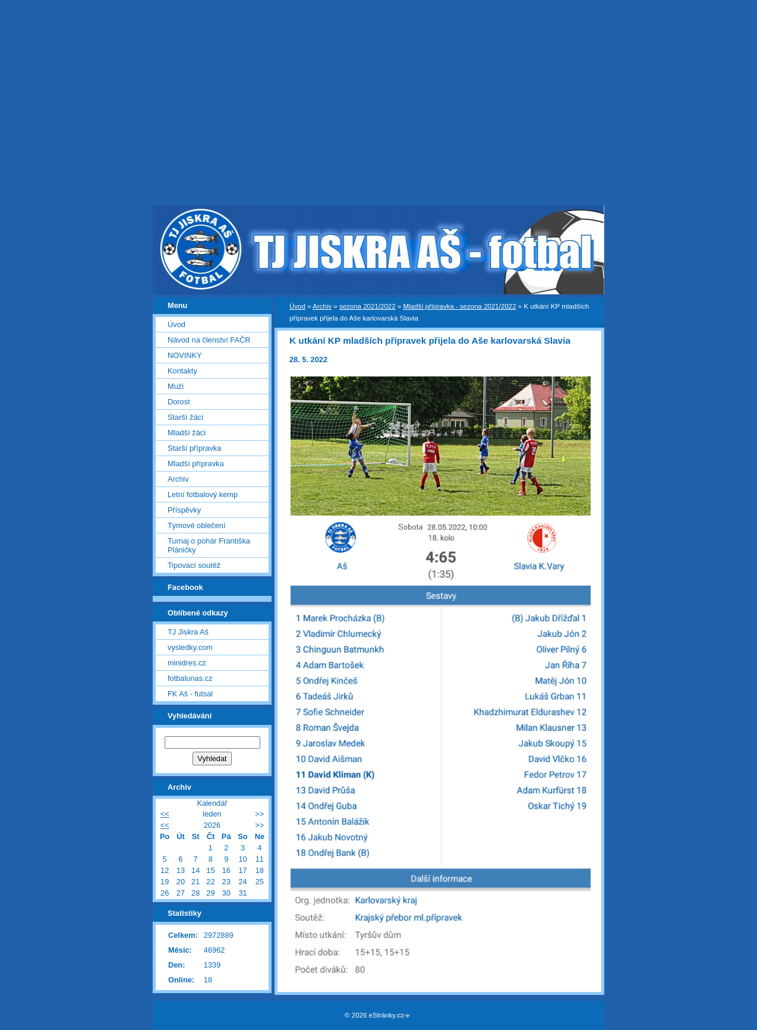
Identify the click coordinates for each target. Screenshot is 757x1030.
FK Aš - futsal (190, 693)
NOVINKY (185, 355)
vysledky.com (190, 647)
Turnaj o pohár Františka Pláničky (209, 545)
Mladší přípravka (196, 463)
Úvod (297, 306)
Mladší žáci (187, 432)
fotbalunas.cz (190, 678)
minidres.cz (187, 662)
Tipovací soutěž (194, 565)
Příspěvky (184, 509)
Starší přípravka (194, 448)
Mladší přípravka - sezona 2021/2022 (459, 306)
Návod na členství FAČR (209, 339)
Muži (176, 386)
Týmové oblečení (196, 525)
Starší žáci (185, 417)
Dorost (179, 401)
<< (164, 813)
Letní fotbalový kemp (203, 494)
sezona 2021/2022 (367, 306)
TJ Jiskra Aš (188, 631)
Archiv (322, 306)
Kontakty (182, 370)
